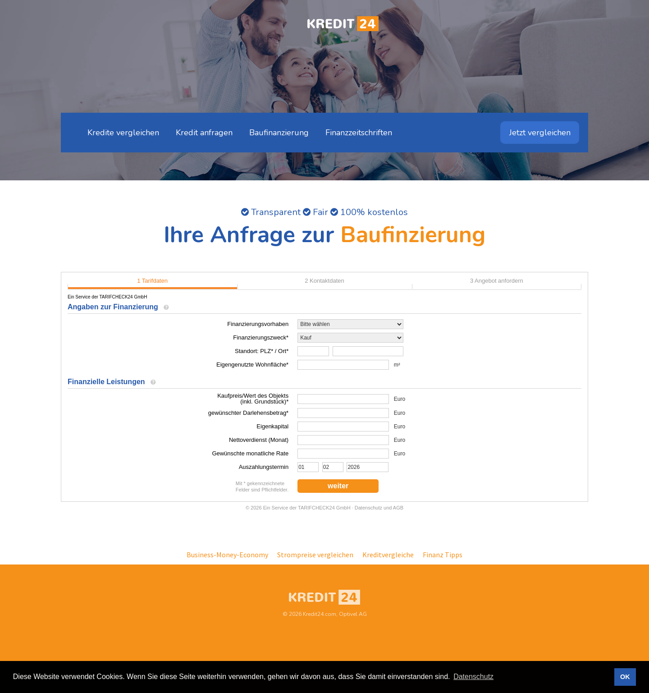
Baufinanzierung (279, 132)
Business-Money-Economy (227, 554)
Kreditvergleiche (388, 554)
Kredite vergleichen (123, 132)
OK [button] (625, 676)
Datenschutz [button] (473, 676)
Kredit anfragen (204, 132)
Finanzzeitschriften (358, 132)
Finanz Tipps (442, 554)
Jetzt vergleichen (540, 132)
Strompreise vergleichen (315, 554)
